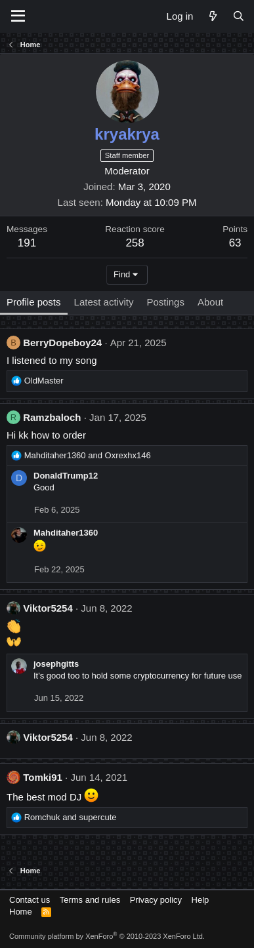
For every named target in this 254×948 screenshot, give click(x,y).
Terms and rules (90, 900)
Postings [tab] (165, 301)
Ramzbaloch (52, 417)
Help (200, 900)
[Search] (238, 16)
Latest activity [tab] (104, 301)
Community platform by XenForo (107, 936)
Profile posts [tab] (34, 301)
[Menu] (18, 16)
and (87, 455)
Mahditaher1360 (65, 533)
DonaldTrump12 (65, 476)
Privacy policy (156, 900)
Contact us (29, 900)
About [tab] (210, 301)
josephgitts (56, 664)
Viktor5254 (48, 608)
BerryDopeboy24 (62, 342)
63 (235, 243)
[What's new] (212, 16)
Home (20, 912)
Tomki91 (42, 777)
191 (27, 243)
